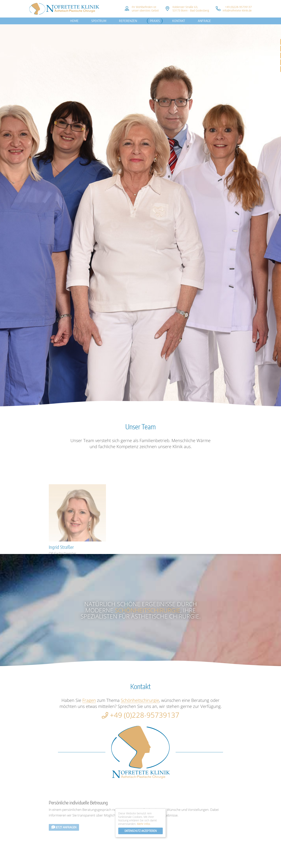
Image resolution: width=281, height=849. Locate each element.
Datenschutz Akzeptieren (140, 830)
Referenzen (128, 21)
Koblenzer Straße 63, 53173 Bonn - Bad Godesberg (191, 8)
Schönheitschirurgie (147, 610)
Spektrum (98, 21)
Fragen (89, 700)
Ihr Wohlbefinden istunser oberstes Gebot (145, 8)
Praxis (155, 21)
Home (74, 21)
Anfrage (204, 21)
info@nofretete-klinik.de (237, 10)
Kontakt (178, 21)
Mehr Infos (143, 824)
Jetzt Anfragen (63, 842)
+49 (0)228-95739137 (238, 7)
